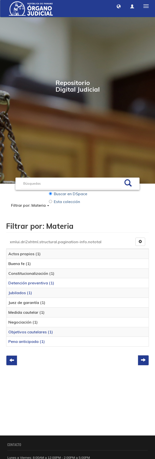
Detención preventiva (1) (31, 283)
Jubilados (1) (20, 292)
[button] (118, 6)
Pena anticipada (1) (26, 341)
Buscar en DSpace (68, 193)
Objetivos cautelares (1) (30, 331)
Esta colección (64, 201)
